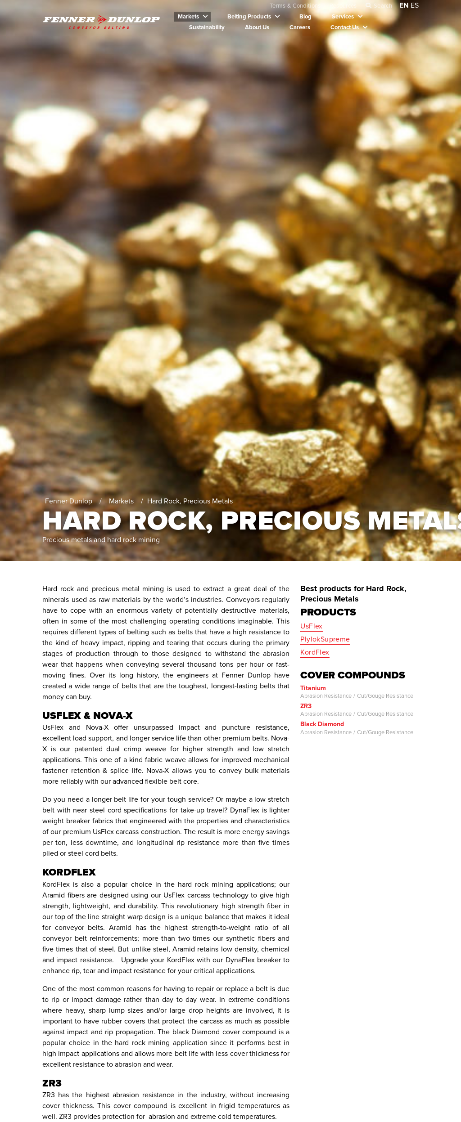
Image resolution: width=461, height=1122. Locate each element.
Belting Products (249, 16)
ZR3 (306, 706)
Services (343, 16)
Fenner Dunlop (69, 501)
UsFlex (311, 626)
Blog (305, 16)
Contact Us (344, 27)
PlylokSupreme (325, 639)
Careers (299, 27)
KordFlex (314, 652)
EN (404, 5)
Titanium (313, 688)
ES (415, 5)
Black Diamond (322, 724)
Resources (343, 5)
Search (383, 5)
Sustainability (207, 27)
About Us (257, 27)
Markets (188, 16)
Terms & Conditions (295, 5)
